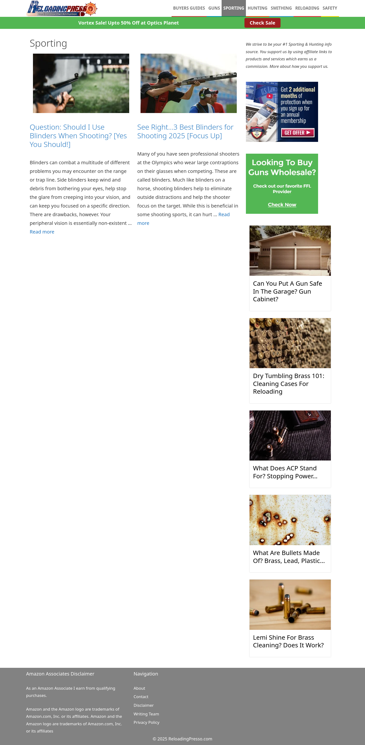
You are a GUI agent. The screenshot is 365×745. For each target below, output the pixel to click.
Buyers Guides (189, 8)
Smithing (281, 8)
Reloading (307, 8)
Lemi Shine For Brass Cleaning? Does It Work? (288, 641)
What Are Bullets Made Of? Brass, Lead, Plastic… (289, 556)
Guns (214, 8)
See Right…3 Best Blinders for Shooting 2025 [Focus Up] (185, 131)
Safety (330, 8)
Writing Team (146, 714)
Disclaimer (144, 705)
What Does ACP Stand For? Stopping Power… (285, 472)
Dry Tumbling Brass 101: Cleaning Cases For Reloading (288, 383)
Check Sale (262, 22)
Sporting (233, 8)
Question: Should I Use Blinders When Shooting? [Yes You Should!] (78, 135)
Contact (141, 696)
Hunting (257, 8)
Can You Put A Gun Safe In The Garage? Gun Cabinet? (287, 291)
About (139, 688)
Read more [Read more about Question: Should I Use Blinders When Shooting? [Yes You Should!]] (42, 231)
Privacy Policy (146, 722)
